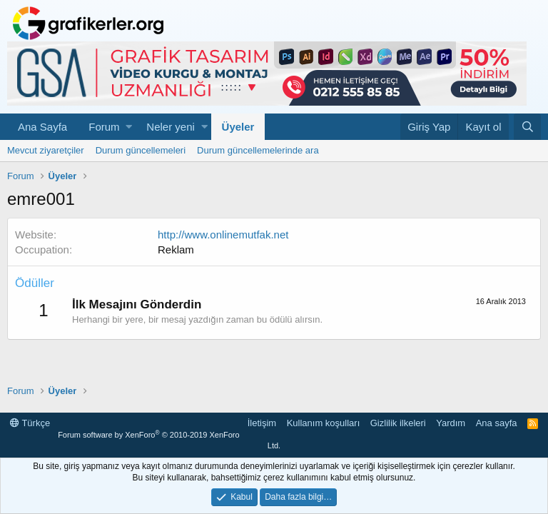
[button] (129, 127)
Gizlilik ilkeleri (398, 423)
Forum (103, 127)
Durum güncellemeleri (141, 150)
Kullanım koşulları (323, 423)
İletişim (262, 423)
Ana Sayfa (42, 127)
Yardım (450, 423)
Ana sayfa (496, 423)
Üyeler (238, 127)
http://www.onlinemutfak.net (223, 234)
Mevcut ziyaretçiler (45, 150)
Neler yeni (170, 127)
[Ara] (527, 127)
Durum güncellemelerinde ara (258, 150)
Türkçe (30, 423)
